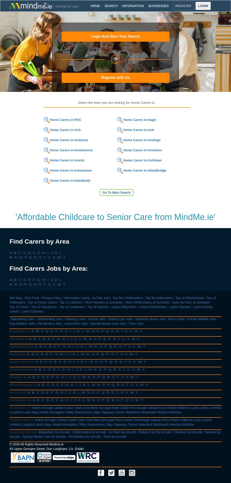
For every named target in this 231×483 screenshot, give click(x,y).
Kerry (162, 408)
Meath (44, 412)
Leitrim (204, 408)
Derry (94, 408)
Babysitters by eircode (54, 432)
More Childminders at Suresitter (147, 302)
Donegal (105, 408)
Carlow (59, 408)
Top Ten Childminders (128, 298)
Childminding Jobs (49, 319)
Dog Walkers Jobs (22, 323)
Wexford (163, 412)
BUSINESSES (158, 6)
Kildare (172, 408)
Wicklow (175, 412)
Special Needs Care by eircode (44, 436)
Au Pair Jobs (101, 298)
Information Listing (77, 298)
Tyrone (120, 412)
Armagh (47, 408)
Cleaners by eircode (188, 432)
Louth (27, 412)
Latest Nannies (180, 307)
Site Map (15, 298)
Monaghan (57, 412)
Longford (15, 412)
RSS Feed (32, 298)
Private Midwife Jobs (201, 319)
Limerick (215, 408)
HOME (95, 6)
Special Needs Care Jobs (108, 323)
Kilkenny (184, 408)
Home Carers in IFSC (62, 120)
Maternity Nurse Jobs (150, 319)
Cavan (69, 408)
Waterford (133, 412)
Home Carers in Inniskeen (139, 150)
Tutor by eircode (114, 436)
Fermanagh (138, 408)
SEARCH (111, 6)
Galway (153, 408)
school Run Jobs (76, 323)
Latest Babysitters (124, 307)
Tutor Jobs (136, 323)
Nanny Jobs (176, 319)
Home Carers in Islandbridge (141, 170)
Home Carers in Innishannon (68, 150)
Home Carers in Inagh (136, 120)
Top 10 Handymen (44, 307)
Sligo (96, 412)
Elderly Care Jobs (120, 319)
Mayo (35, 412)
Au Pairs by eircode (122, 432)
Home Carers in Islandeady (67, 180)
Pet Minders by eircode (85, 436)
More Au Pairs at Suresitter (191, 302)
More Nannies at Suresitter (104, 302)
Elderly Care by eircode (155, 432)
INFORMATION (133, 6)
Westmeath (148, 412)
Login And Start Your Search (115, 36)
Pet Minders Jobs (50, 323)
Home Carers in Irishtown (139, 160)
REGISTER (183, 6)
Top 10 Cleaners (71, 302)
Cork (86, 408)
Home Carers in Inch (62, 130)
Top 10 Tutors (19, 307)
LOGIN (203, 6)
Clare (78, 408)
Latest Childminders (153, 307)
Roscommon (83, 412)
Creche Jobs (97, 319)
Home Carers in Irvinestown (67, 170)
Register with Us (115, 77)
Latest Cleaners (32, 311)
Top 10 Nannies (98, 307)
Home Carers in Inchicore (65, 140)
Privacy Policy (51, 298)
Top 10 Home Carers (42, 302)
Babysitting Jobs (22, 319)
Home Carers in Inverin (64, 160)
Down (116, 408)
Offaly (70, 412)
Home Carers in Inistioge (139, 140)
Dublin (125, 408)
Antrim (36, 408)
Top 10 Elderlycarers (190, 298)
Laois (194, 408)
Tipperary (108, 412)
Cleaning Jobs (75, 319)
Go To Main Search (116, 192)
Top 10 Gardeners (72, 307)
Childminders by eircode (89, 432)
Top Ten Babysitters (159, 298)
